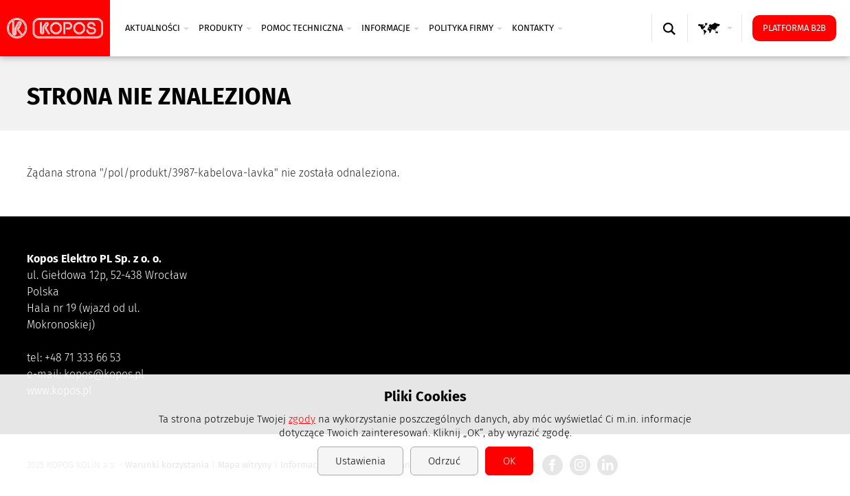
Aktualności (157, 28)
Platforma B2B (794, 28)
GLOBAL (717, 41)
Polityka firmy (465, 28)
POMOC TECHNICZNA (306, 28)
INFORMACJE (390, 28)
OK (509, 461)
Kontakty (537, 28)
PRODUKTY (225, 28)
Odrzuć (444, 461)
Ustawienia (360, 461)
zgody (302, 419)
